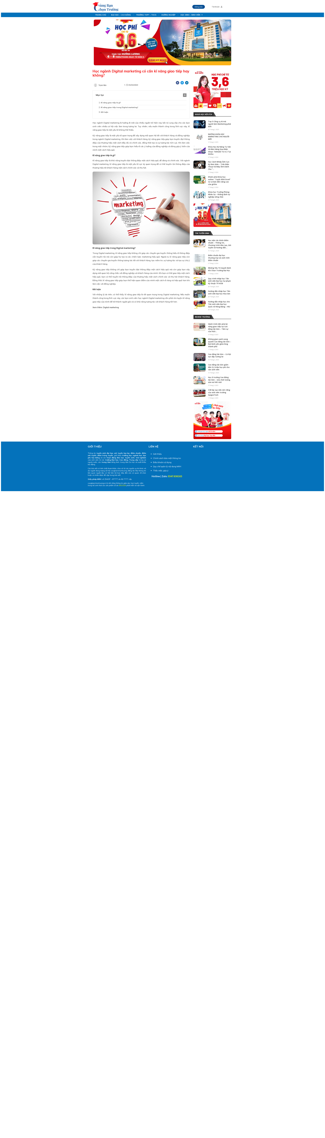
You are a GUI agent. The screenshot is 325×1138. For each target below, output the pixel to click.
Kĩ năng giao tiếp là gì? (111, 103)
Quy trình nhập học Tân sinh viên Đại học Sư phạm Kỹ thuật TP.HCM (219, 281)
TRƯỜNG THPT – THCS (146, 15)
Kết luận (104, 112)
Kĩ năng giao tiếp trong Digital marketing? (119, 107)
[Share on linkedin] (186, 82)
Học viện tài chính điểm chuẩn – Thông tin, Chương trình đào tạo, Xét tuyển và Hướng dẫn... (219, 244)
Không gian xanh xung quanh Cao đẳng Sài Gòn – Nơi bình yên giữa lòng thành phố (219, 343)
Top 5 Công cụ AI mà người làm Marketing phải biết (219, 123)
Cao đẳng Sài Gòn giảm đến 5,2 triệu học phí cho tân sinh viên (219, 367)
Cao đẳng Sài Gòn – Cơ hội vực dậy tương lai (219, 355)
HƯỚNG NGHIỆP (168, 15)
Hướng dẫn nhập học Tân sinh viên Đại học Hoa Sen (219, 292)
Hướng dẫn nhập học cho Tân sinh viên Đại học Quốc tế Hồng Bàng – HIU (219, 304)
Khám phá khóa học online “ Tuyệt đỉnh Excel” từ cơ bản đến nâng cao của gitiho (219, 180)
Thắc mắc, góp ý (160, 470)
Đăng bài (198, 7)
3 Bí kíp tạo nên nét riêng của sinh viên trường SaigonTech (219, 392)
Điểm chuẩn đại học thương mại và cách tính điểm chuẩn (219, 257)
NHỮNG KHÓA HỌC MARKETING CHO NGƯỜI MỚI (218, 136)
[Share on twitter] (182, 82)
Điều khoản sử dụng (162, 462)
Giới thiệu (157, 454)
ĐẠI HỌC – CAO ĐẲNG (121, 15)
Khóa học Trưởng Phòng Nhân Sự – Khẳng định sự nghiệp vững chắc (219, 194)
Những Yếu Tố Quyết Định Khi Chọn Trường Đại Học (219, 269)
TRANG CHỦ (100, 15)
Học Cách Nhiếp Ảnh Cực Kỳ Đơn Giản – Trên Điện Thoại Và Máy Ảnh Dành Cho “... (218, 165)
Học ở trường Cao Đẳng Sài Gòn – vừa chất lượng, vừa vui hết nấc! (219, 379)
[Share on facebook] (177, 82)
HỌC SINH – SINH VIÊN (191, 15)
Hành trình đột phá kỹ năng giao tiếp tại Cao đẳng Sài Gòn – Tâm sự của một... (218, 328)
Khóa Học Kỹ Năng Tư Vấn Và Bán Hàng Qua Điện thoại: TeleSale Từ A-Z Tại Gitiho (219, 150)
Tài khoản (217, 7)
